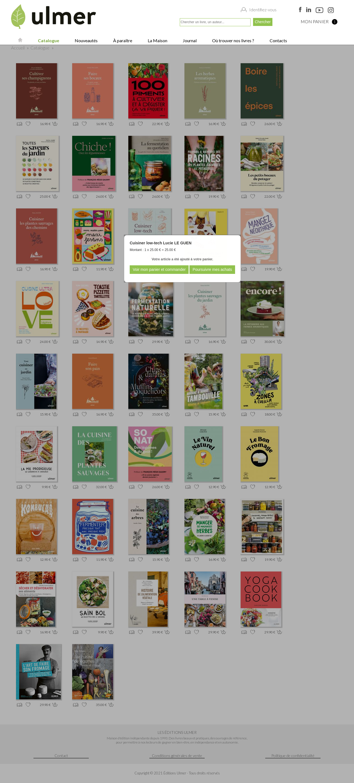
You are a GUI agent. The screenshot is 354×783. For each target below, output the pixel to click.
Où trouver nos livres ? (232, 40)
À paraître (122, 40)
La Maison (157, 40)
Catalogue (48, 40)
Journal (189, 40)
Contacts (278, 40)
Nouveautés (86, 40)
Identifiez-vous (263, 9)
